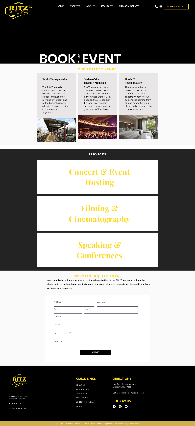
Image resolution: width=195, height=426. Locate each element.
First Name (58, 302)
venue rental (83, 389)
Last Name (101, 302)
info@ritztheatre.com (17, 408)
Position (57, 324)
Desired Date (58, 342)
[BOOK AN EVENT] (176, 6)
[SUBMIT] (95, 352)
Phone (56, 309)
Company (57, 316)
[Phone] (156, 6)
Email (86, 309)
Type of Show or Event (62, 333)
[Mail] (161, 6)
